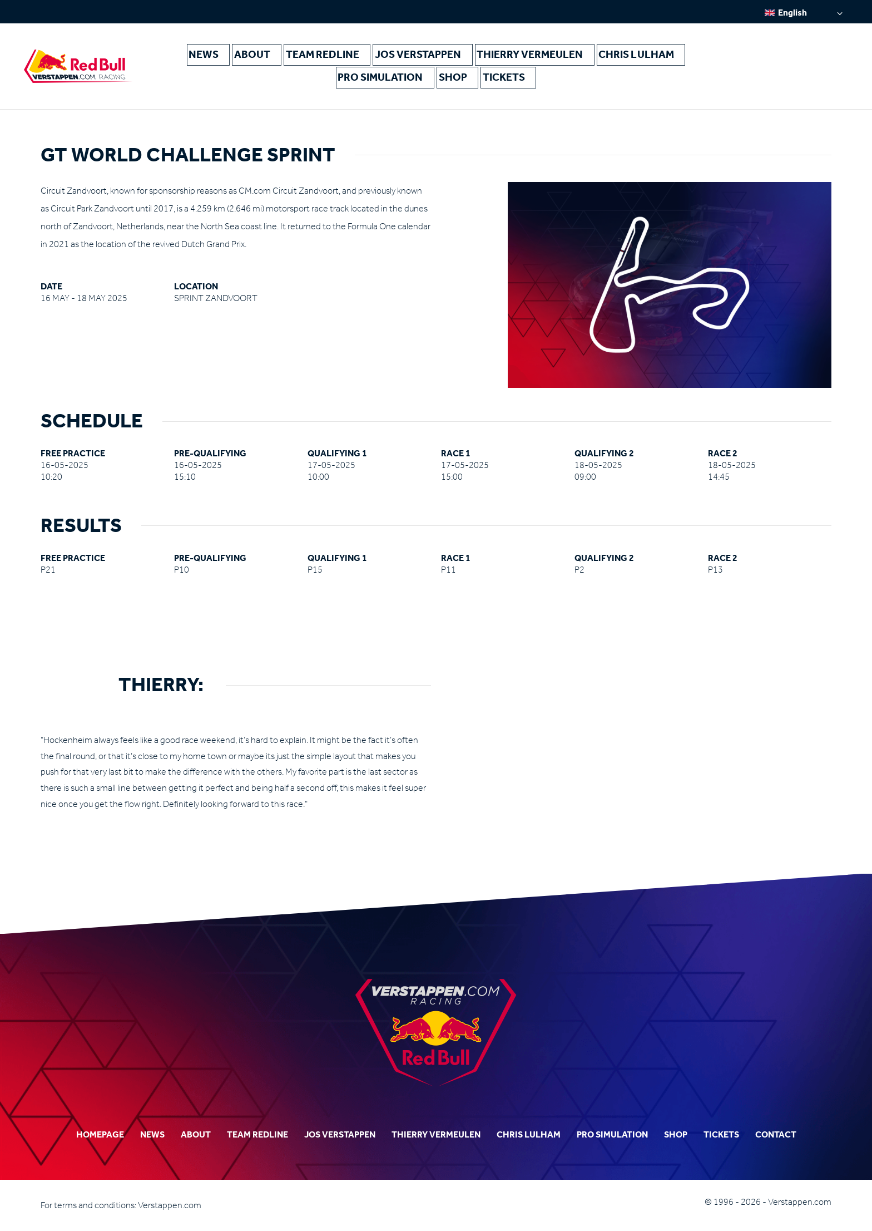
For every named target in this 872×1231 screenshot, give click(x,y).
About (271, 56)
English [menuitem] (792, 12)
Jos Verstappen (428, 56)
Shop (453, 83)
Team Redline (339, 56)
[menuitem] (803, 12)
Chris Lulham (630, 56)
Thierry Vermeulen (531, 56)
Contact (775, 1134)
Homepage (100, 1134)
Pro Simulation (384, 83)
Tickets (505, 83)
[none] (803, 12)
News (222, 56)
